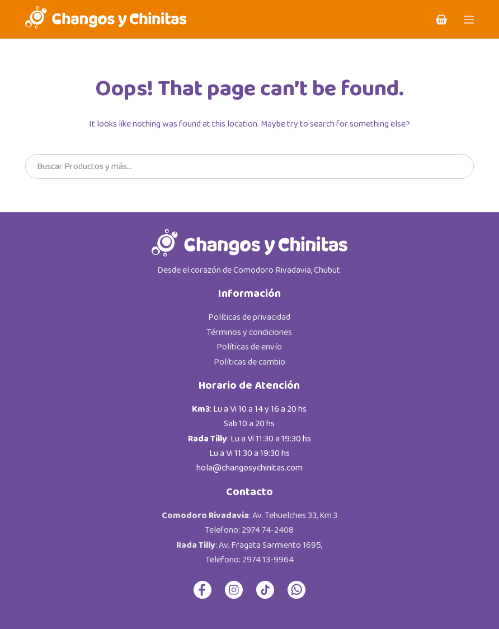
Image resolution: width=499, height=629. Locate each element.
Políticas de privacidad (249, 317)
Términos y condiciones (249, 332)
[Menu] (469, 20)
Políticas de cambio (249, 362)
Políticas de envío (249, 347)
